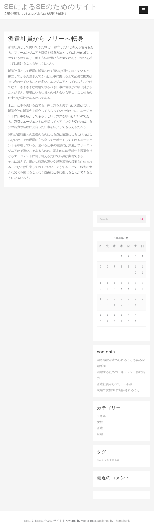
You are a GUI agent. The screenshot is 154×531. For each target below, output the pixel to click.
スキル (101, 416)
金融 (100, 434)
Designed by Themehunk (113, 521)
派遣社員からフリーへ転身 (115, 384)
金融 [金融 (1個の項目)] (117, 460)
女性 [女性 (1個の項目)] (106, 460)
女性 (100, 422)
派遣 (100, 428)
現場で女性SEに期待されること (118, 390)
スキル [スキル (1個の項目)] (100, 460)
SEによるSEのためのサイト (50, 7)
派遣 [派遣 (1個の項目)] (111, 460)
